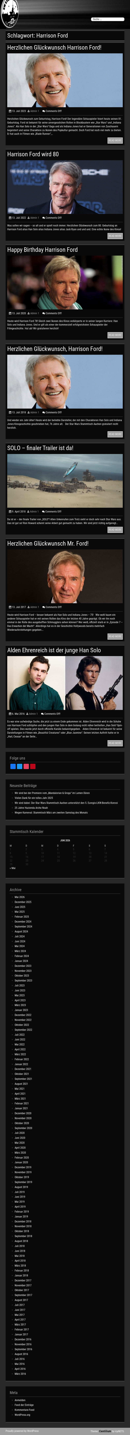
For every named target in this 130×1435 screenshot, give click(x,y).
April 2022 (20, 1049)
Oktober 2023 (22, 975)
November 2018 (23, 1226)
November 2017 (23, 1285)
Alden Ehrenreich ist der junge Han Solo (54, 650)
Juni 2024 (20, 941)
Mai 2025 (20, 911)
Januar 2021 (21, 1108)
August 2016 (21, 1354)
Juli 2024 (20, 936)
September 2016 (23, 1349)
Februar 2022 (22, 1059)
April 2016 (20, 1368)
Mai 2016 (20, 1364)
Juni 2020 (20, 1137)
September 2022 (23, 1029)
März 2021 (20, 1098)
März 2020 (20, 1152)
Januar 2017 (21, 1334)
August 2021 (21, 1083)
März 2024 (20, 951)
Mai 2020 (20, 1142)
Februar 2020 (22, 1157)
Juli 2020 (20, 1132)
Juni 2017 (20, 1309)
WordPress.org (22, 1414)
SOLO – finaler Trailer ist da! (40, 448)
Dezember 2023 (23, 965)
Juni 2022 (20, 1039)
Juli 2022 (20, 1034)
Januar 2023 (21, 1010)
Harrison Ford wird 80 (33, 154)
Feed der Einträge (24, 1405)
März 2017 (20, 1324)
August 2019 (21, 1187)
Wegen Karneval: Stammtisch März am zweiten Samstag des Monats (51, 812)
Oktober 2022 (22, 1024)
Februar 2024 (22, 956)
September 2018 (23, 1236)
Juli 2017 (20, 1305)
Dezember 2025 (23, 902)
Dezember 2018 (23, 1221)
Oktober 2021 (22, 1074)
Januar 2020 (21, 1162)
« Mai (13, 868)
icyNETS (119, 1431)
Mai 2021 (20, 1088)
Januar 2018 (21, 1275)
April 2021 (20, 1093)
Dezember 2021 (23, 1069)
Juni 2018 (20, 1251)
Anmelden (20, 1400)
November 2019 (23, 1172)
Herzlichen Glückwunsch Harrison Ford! (54, 47)
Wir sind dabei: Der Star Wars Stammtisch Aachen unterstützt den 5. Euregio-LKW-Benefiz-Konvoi (66, 802)
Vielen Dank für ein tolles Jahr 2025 (34, 798)
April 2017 (20, 1319)
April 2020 (20, 1147)
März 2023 (20, 1005)
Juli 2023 (20, 985)
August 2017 (21, 1300)
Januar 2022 (21, 1064)
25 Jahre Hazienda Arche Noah (31, 807)
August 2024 (21, 931)
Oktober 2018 (22, 1231)
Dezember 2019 (23, 1167)
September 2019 (23, 1182)
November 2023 (23, 970)
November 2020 (23, 1118)
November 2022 (23, 1019)
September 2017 (23, 1295)
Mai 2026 (20, 897)
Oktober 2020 (22, 1123)
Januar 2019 (21, 1216)
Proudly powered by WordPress (22, 1431)
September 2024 (23, 926)
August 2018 (21, 1241)
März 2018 (20, 1265)
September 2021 (23, 1078)
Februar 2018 (22, 1270)
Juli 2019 (20, 1192)
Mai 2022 (20, 1044)
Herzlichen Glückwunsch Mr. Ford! (48, 543)
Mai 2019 (20, 1201)
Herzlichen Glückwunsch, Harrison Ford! (55, 348)
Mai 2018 (20, 1255)
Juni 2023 (20, 990)
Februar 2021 (22, 1103)
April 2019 (20, 1206)
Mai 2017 (20, 1314)
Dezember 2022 (23, 1015)
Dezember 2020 (23, 1113)
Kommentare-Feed (24, 1409)
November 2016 (23, 1344)
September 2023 (23, 980)
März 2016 (20, 1373)
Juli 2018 (20, 1246)
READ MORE (115, 140)
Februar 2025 (22, 916)
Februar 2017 (22, 1329)
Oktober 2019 (22, 1177)
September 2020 (23, 1128)
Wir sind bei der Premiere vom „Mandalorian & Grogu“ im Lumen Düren (52, 793)
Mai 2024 (20, 946)
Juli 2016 (20, 1359)
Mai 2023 (20, 995)
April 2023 (20, 1000)
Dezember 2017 (23, 1280)
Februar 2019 (22, 1211)
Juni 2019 (20, 1196)
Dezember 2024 (23, 921)
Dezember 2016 (23, 1339)
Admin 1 (33, 111)
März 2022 (20, 1054)
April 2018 (20, 1260)
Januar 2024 (21, 961)
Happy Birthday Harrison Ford (42, 249)
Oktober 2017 (22, 1290)
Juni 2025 (20, 907)
